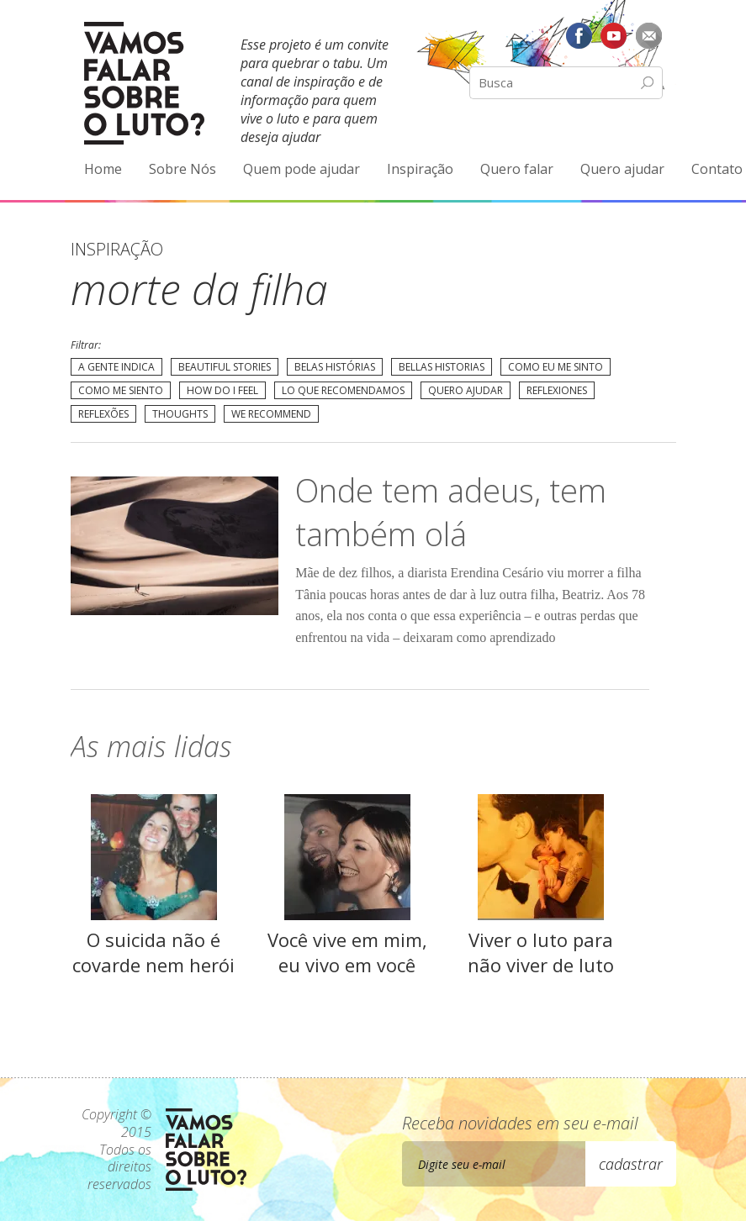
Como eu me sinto (555, 367)
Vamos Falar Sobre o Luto (144, 83)
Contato (717, 169)
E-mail (649, 35)
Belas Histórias (334, 367)
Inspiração (420, 169)
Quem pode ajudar (301, 169)
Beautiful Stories (224, 367)
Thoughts (180, 414)
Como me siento (120, 390)
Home (103, 169)
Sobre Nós (182, 169)
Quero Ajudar (465, 390)
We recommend (271, 414)
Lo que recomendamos (343, 390)
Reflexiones (556, 390)
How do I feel (222, 390)
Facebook (578, 35)
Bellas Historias (441, 367)
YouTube (614, 35)
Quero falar (516, 169)
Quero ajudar (622, 169)
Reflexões (103, 414)
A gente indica (116, 367)
